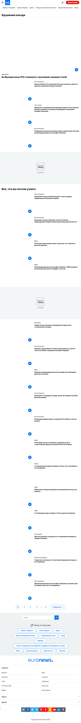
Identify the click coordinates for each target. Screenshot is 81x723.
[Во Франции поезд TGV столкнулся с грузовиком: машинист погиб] (40, 77)
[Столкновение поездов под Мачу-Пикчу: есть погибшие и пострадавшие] (56, 474)
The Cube (38, 105)
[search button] (56, 617)
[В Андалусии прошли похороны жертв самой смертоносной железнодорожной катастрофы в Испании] (56, 139)
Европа (4, 672)
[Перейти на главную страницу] (7, 2)
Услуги (4, 697)
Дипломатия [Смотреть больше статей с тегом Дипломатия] (48, 651)
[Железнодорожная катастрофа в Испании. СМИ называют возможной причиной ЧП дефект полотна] (56, 275)
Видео (4, 690)
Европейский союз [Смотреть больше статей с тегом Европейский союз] (48, 635)
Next (3, 681)
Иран (76, 8)
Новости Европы (40, 557)
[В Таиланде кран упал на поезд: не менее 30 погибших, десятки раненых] (56, 427)
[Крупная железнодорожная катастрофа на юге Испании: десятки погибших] (56, 380)
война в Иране (22, 8)
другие (4, 702)
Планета (45, 677)
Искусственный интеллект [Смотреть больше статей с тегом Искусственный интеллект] (25, 635)
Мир (36, 241)
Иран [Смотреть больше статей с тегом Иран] (63, 635)
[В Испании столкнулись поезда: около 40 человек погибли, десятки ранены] (56, 404)
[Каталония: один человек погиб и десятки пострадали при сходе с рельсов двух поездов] (56, 252)
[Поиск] (40, 617)
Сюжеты (5, 668)
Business (5, 677)
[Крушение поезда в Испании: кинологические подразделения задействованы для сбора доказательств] (56, 228)
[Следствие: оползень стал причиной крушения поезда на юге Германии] (56, 568)
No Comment (39, 81)
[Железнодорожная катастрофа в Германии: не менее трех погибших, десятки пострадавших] (56, 592)
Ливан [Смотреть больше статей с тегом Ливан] (18, 651)
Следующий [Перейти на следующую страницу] (56, 607)
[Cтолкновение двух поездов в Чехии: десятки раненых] (56, 521)
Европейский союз (65, 8)
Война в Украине (9, 8)
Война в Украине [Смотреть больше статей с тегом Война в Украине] (27, 630)
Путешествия (6, 686)
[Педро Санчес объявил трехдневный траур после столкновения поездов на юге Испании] (56, 333)
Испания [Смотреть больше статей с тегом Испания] (62, 651)
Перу (36, 463)
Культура (45, 686)
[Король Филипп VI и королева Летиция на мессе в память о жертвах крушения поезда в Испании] (56, 92)
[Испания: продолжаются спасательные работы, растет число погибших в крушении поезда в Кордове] (56, 357)
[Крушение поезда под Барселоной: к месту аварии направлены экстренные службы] (56, 205)
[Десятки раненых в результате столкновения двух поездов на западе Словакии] (56, 545)
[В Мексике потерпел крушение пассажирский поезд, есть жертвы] (56, 498)
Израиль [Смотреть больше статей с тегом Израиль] (40, 640)
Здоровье (45, 681)
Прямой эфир (73, 2)
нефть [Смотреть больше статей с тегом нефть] (58, 630)
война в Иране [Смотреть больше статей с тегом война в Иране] (44, 630)
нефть (31, 8)
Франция (5, 74)
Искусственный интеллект (46, 8)
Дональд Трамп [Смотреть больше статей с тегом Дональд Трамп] (32, 651)
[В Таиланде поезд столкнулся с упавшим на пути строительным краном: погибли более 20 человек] (56, 451)
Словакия (38, 534)
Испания (37, 322)
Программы (46, 690)
